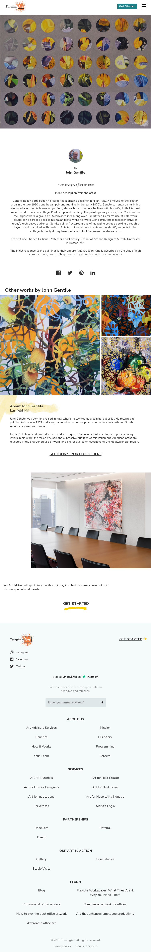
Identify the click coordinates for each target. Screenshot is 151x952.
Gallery (41, 859)
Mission (105, 727)
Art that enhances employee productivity (105, 914)
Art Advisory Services (41, 727)
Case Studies (105, 859)
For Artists (41, 806)
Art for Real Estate (105, 778)
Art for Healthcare (105, 787)
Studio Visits (41, 868)
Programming (105, 746)
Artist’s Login (105, 806)
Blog (41, 890)
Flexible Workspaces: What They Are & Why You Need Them (105, 892)
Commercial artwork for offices (105, 904)
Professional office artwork (41, 904)
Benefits (41, 737)
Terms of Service (86, 946)
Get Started (127, 6)
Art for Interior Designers (41, 787)
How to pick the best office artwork (41, 914)
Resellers (41, 828)
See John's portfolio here (75, 454)
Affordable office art (41, 923)
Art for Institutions (41, 796)
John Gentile (75, 172)
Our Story (105, 737)
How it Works (41, 746)
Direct (41, 837)
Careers (105, 756)
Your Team (41, 756)
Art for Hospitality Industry (105, 796)
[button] (144, 6)
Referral (105, 828)
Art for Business (41, 778)
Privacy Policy (62, 946)
